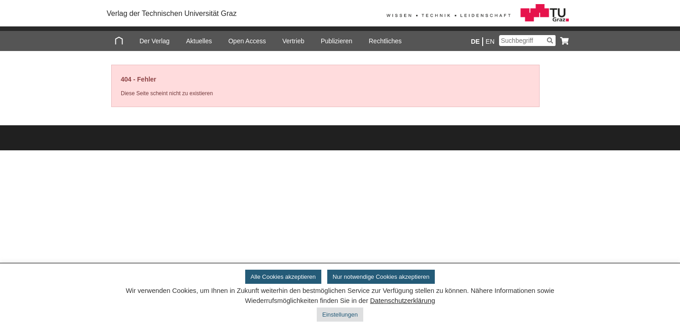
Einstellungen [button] (340, 314)
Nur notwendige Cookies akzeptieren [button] (381, 276)
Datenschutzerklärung (402, 300)
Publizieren (336, 41)
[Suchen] (550, 40)
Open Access (247, 41)
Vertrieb (293, 41)
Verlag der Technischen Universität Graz (172, 13)
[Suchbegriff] (527, 40)
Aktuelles (199, 41)
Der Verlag (154, 41)
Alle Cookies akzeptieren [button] (283, 276)
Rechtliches (385, 41)
